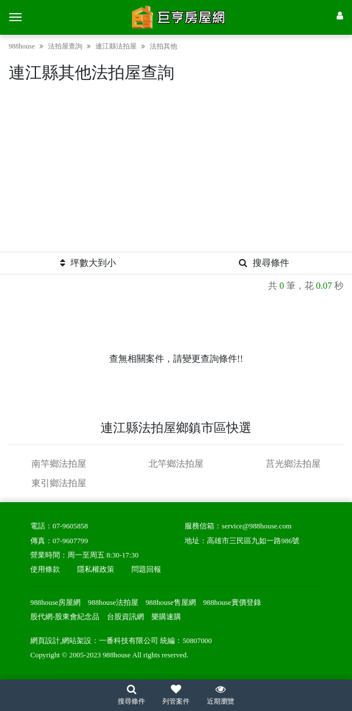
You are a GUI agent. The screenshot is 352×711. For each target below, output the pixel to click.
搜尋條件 (264, 263)
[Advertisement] (176, 172)
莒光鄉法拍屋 (293, 463)
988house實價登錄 (232, 603)
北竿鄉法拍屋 (176, 463)
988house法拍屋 (113, 603)
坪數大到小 (88, 263)
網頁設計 (45, 641)
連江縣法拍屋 (116, 46)
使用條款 (45, 569)
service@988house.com (256, 526)
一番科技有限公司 (128, 641)
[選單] (15, 17)
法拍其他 (163, 46)
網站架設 (76, 641)
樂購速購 (166, 617)
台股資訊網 (125, 617)
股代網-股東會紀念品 (64, 617)
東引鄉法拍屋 (58, 483)
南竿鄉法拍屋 (58, 463)
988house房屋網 (55, 603)
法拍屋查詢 (65, 46)
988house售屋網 (171, 603)
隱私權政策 (95, 569)
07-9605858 (70, 526)
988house (22, 46)
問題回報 (146, 569)
